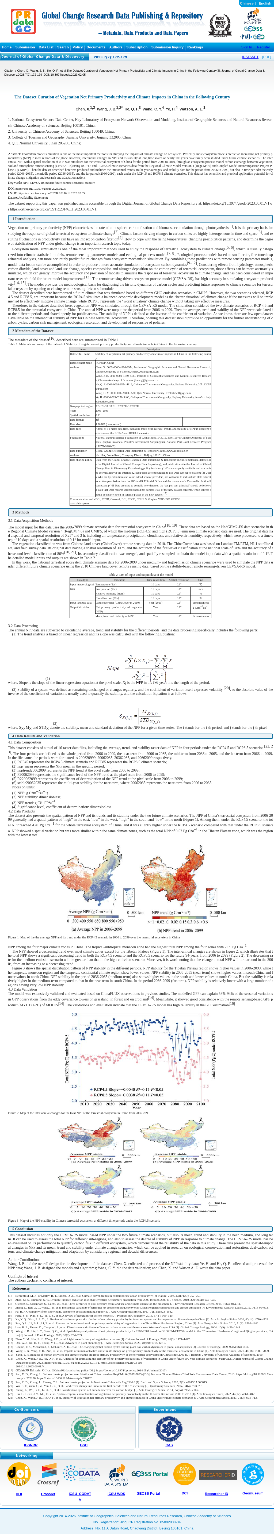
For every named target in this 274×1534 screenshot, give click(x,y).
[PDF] (266, 57)
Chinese (247, 3)
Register (263, 47)
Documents (95, 47)
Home (7, 47)
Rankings (195, 47)
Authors (116, 47)
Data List (46, 47)
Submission (25, 47)
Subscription (136, 47)
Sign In (246, 47)
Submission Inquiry (167, 47)
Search (63, 47)
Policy (78, 47)
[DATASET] (251, 57)
